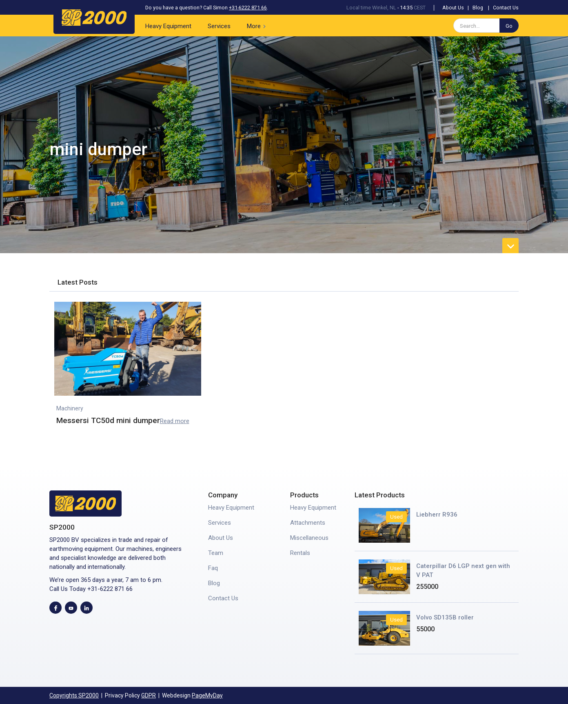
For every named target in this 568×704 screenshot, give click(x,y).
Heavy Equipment (168, 26)
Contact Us (506, 7)
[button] (258, 25)
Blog (478, 7)
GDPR (148, 695)
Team (215, 553)
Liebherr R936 (436, 514)
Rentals (300, 553)
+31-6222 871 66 (248, 7)
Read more (174, 421)
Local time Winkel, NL (371, 7)
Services (219, 26)
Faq (213, 568)
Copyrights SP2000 (74, 695)
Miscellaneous (309, 537)
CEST (420, 7)
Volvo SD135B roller (445, 617)
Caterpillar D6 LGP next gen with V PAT (463, 570)
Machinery (69, 408)
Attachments (307, 522)
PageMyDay (207, 695)
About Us (453, 7)
